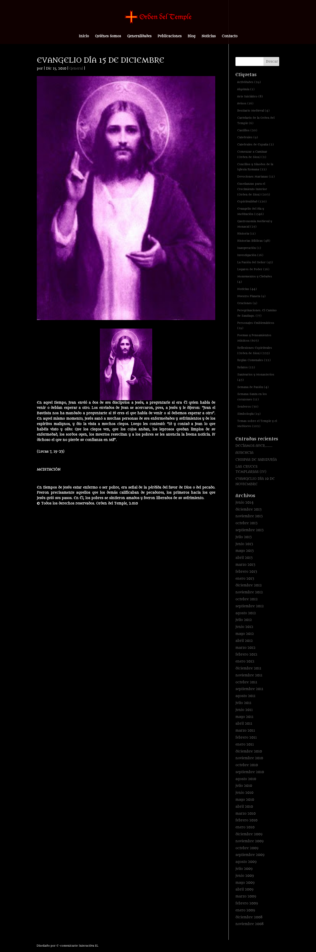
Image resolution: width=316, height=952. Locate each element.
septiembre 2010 (249, 772)
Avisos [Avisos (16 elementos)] (245, 103)
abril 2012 (244, 641)
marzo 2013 (245, 565)
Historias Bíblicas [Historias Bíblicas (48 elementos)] (253, 240)
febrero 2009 (246, 903)
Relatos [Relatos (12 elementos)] (246, 367)
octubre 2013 (246, 523)
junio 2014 (244, 503)
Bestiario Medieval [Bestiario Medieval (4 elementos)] (253, 110)
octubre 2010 (246, 765)
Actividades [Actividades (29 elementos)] (249, 82)
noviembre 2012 (249, 592)
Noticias (209, 36)
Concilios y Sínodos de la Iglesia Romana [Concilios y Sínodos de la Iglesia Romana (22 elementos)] (255, 166)
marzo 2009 (245, 896)
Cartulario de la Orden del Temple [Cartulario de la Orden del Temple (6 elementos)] (255, 120)
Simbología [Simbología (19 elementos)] (249, 413)
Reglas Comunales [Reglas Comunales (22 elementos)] (254, 360)
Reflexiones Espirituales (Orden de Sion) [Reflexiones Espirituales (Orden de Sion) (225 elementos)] (254, 350)
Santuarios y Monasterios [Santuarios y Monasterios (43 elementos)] (255, 377)
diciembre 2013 (248, 509)
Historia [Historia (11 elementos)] (246, 233)
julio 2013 (243, 537)
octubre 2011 (246, 682)
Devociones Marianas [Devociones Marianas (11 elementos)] (256, 176)
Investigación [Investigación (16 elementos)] (250, 255)
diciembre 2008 (249, 917)
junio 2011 (244, 710)
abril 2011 (243, 724)
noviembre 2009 (249, 841)
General (76, 68)
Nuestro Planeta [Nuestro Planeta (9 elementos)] (251, 296)
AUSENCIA (244, 453)
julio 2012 (243, 620)
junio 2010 (244, 793)
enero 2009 (245, 910)
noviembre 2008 (249, 924)
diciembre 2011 (248, 668)
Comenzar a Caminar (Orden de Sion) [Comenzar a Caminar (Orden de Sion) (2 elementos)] (252, 154)
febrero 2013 (246, 572)
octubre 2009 (246, 848)
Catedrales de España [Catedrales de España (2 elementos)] (255, 144)
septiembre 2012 (249, 606)
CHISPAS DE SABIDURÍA (256, 460)
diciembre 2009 (248, 834)
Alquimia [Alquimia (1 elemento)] (246, 89)
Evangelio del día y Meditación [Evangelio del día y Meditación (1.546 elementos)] (250, 211)
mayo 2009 (245, 883)
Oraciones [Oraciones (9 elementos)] (247, 303)
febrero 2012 (246, 654)
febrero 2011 (246, 737)
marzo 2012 (245, 648)
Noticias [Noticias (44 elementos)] (247, 289)
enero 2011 (244, 744)
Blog (191, 36)
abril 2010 (244, 807)
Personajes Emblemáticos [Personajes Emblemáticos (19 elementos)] (255, 325)
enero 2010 (245, 827)
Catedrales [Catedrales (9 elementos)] (247, 137)
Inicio (84, 36)
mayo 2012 (244, 634)
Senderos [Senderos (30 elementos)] (247, 406)
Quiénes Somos (108, 36)
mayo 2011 (244, 717)
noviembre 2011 (248, 675)
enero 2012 (244, 661)
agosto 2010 (245, 779)
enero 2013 (244, 579)
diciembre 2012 (248, 585)
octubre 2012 (246, 599)
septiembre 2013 (249, 530)
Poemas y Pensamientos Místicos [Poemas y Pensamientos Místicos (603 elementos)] (254, 337)
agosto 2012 (245, 613)
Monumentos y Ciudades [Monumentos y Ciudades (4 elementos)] (254, 279)
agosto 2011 (245, 696)
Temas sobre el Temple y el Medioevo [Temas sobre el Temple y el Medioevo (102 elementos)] (257, 423)
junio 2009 (244, 876)
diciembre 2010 (248, 751)
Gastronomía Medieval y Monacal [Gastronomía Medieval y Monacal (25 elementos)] (254, 223)
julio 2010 (243, 786)
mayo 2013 (244, 551)
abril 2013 (243, 558)
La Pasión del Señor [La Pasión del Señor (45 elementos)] (255, 262)
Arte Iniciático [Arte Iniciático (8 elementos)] (250, 96)
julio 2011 (243, 703)
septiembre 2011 (249, 689)
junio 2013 (244, 544)
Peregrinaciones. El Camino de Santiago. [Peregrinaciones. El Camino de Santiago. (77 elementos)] (257, 313)
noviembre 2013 (249, 516)
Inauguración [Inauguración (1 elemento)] (249, 248)
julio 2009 (243, 869)
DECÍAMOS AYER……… (253, 446)
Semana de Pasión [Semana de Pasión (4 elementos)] (253, 387)
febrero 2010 (246, 820)
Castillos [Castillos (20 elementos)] (247, 130)
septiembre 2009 (249, 855)
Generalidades (139, 36)
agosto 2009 (246, 862)
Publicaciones (170, 36)
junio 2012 (244, 627)
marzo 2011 (245, 731)
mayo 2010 (244, 800)
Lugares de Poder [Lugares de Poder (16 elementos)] (253, 269)
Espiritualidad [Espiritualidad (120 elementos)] (252, 201)
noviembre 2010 (249, 758)
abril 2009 (244, 889)
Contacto (229, 36)
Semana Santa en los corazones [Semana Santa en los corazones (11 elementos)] (252, 396)
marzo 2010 (245, 814)
